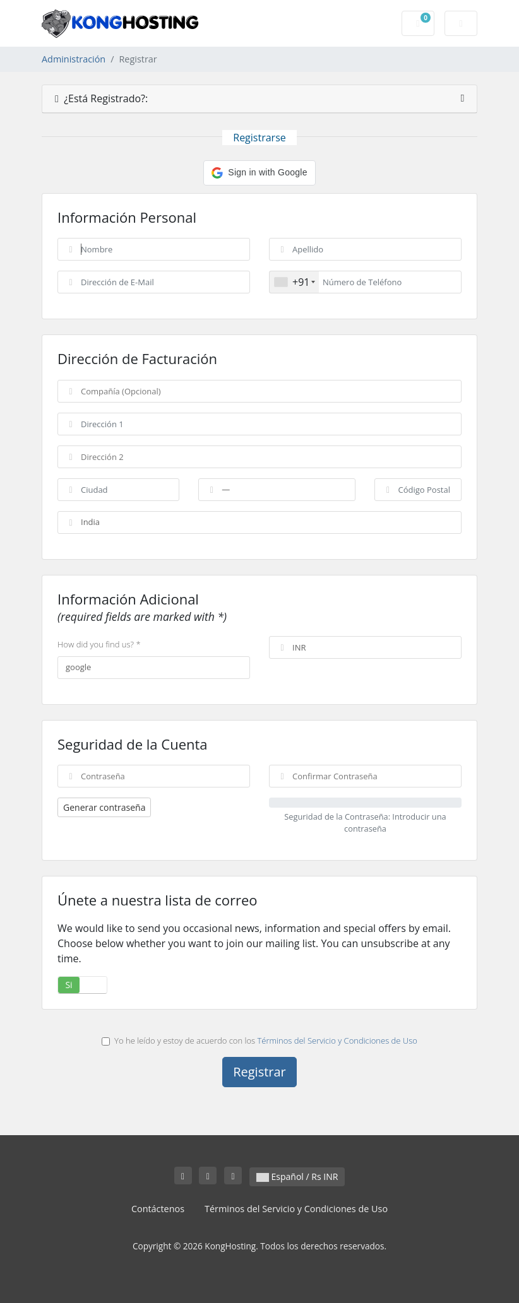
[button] (259, 173)
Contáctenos (157, 1209)
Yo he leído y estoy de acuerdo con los (259, 1040)
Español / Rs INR (297, 1176)
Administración (73, 59)
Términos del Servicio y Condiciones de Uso (337, 1040)
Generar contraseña (104, 807)
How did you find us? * (99, 644)
